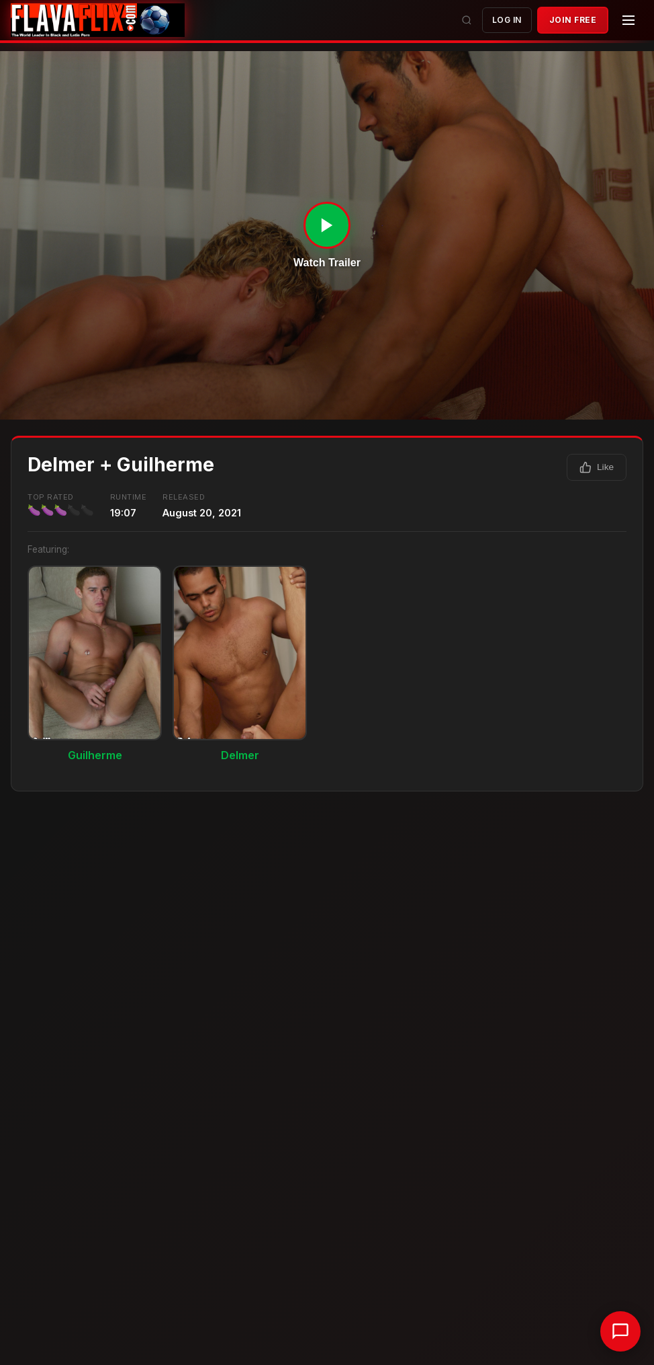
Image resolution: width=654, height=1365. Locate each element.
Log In (507, 20)
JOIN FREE (573, 20)
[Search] (467, 20)
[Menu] (628, 20)
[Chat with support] (620, 1331)
